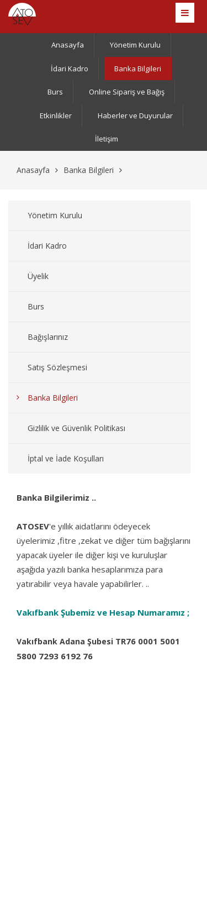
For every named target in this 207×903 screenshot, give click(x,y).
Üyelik (38, 276)
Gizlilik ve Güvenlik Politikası (76, 428)
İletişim (106, 139)
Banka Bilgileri (137, 69)
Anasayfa (67, 45)
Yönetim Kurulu (135, 45)
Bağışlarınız (48, 337)
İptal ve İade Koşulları (66, 458)
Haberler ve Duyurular (135, 115)
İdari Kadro (69, 69)
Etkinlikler (56, 115)
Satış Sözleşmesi (57, 367)
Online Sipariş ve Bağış (126, 92)
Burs (55, 92)
